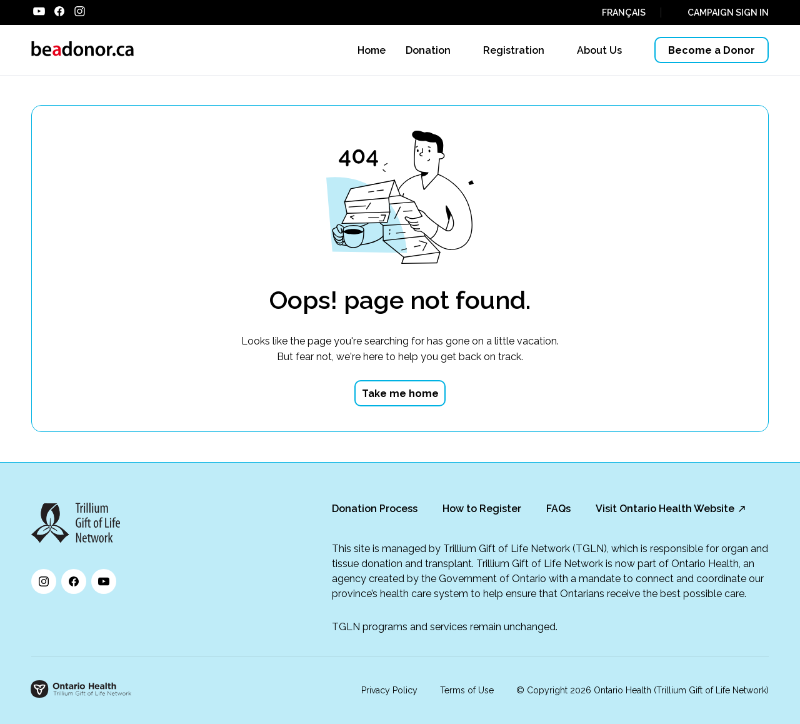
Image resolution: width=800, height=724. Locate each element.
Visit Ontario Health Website (665, 509)
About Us (599, 50)
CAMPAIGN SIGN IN (728, 13)
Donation (428, 50)
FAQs (558, 509)
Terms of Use (467, 690)
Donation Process (375, 509)
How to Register (481, 509)
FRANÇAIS (624, 13)
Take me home (400, 394)
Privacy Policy (389, 690)
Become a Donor (711, 50)
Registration (513, 50)
